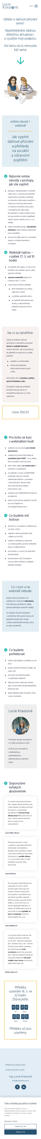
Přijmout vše (20, 1132)
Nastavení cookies (10, 1121)
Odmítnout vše (20, 1126)
